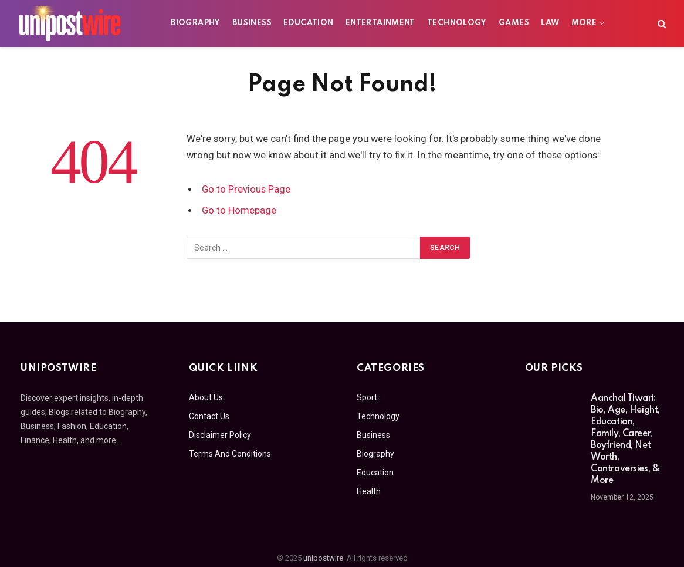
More (584, 23)
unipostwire (323, 558)
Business (252, 23)
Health (369, 491)
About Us (206, 397)
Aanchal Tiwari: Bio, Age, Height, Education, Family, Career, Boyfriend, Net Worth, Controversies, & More (625, 439)
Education (308, 23)
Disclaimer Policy (220, 435)
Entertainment (380, 23)
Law (550, 23)
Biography (195, 23)
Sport (367, 397)
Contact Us (209, 416)
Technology (457, 23)
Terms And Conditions (230, 453)
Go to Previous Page (246, 189)
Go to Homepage (239, 210)
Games (514, 23)
